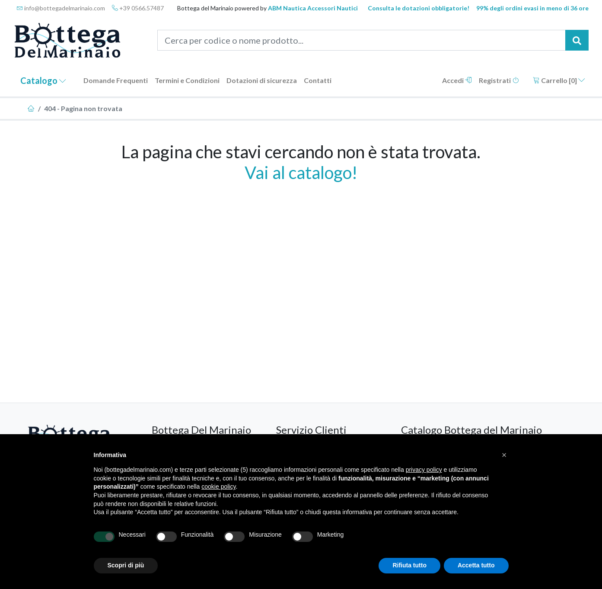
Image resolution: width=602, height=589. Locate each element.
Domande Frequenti (115, 80)
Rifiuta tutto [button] (409, 565)
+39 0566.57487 (138, 8)
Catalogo (43, 80)
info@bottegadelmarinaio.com (61, 8)
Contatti (317, 80)
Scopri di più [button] (126, 565)
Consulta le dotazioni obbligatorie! (418, 8)
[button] (504, 455)
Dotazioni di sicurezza (261, 80)
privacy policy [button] (424, 469)
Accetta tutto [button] (476, 565)
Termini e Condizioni (187, 80)
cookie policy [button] (218, 486)
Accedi (457, 80)
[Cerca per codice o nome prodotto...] (361, 40)
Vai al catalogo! (301, 172)
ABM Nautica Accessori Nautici (313, 8)
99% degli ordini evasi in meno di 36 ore (532, 8)
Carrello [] (559, 80)
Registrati (499, 80)
